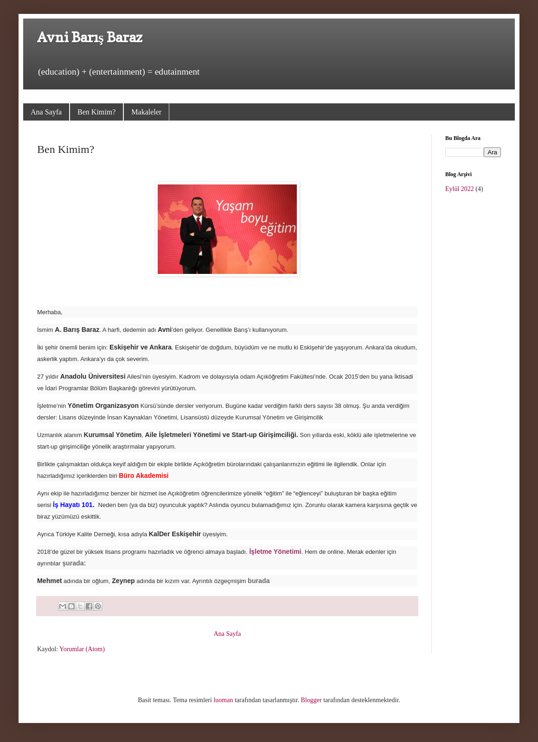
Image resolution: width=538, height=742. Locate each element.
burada (258, 580)
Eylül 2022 (459, 188)
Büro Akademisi (143, 475)
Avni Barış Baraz (89, 37)
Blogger (311, 700)
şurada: (75, 563)
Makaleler (146, 112)
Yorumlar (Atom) (82, 649)
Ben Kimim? (96, 112)
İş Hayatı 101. (74, 504)
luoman (223, 700)
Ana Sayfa (46, 112)
